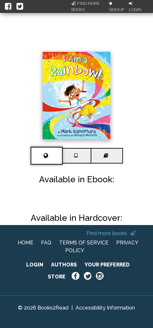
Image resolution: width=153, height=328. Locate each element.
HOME (25, 243)
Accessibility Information (105, 308)
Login (135, 6)
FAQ (46, 243)
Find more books (111, 233)
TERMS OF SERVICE (83, 243)
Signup (116, 6)
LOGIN (34, 265)
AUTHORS (64, 265)
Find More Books (85, 6)
